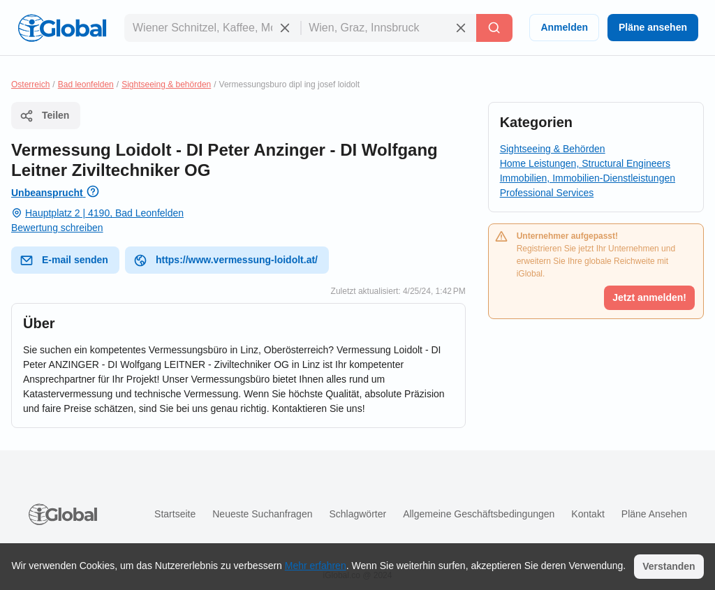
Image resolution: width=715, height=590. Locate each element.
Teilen (44, 116)
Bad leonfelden (86, 84)
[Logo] (62, 28)
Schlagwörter (357, 513)
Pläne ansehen (653, 27)
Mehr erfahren (315, 565)
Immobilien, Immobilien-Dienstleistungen (587, 178)
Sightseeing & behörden (166, 84)
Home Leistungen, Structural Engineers (585, 163)
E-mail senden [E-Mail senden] (64, 260)
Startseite (175, 513)
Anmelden (564, 27)
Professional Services (547, 192)
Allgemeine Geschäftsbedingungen (478, 513)
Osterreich (30, 84)
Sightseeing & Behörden (552, 148)
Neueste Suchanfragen (262, 513)
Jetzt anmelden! (649, 297)
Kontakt (587, 513)
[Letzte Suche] (494, 28)
